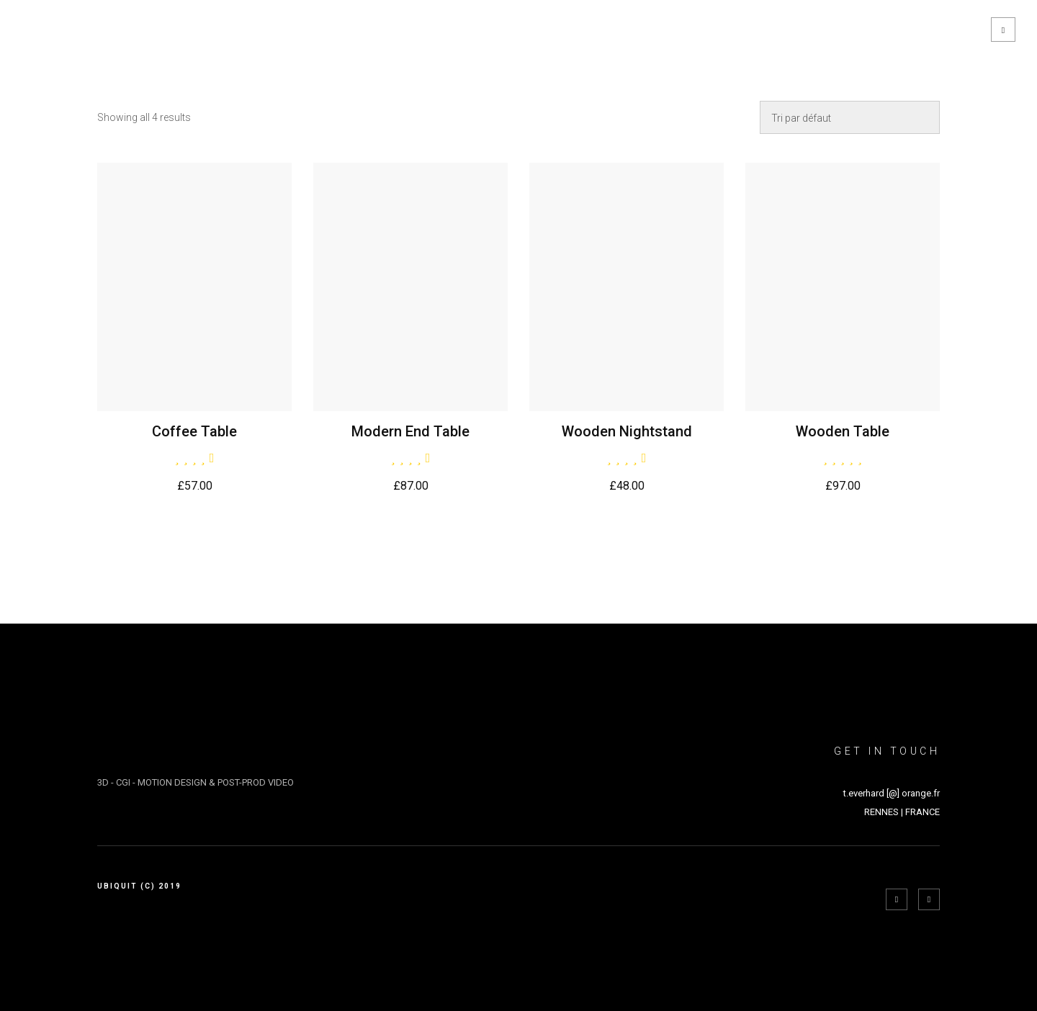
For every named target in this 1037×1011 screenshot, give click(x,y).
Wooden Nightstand (627, 431)
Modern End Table (410, 431)
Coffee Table (194, 431)
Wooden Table (842, 431)
